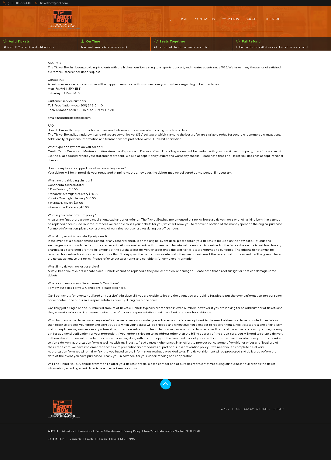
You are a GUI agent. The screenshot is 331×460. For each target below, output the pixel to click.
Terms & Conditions (107, 431)
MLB (114, 438)
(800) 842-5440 (17, 3)
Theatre (102, 438)
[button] (169, 19)
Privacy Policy (132, 431)
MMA (132, 438)
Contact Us (84, 431)
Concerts (75, 438)
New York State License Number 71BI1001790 (172, 431)
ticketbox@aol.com (51, 3)
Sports (89, 438)
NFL (122, 438)
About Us (68, 431)
